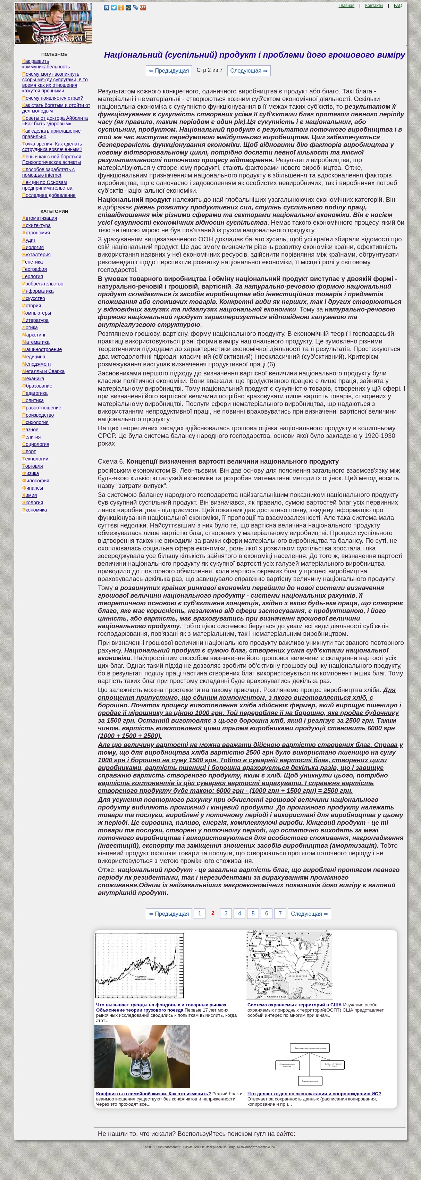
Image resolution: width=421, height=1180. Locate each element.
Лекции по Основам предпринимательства (47, 185)
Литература (35, 320)
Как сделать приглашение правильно (51, 133)
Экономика (34, 510)
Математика (36, 342)
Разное (30, 429)
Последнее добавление (49, 195)
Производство (38, 415)
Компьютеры (36, 313)
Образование (37, 386)
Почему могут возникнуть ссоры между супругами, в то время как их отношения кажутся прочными (55, 82)
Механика (33, 378)
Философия (35, 480)
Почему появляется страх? (52, 98)
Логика (30, 327)
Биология (33, 247)
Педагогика (35, 393)
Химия (29, 495)
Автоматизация (39, 218)
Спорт (29, 451)
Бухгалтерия (36, 254)
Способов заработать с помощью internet (48, 172)
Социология (35, 444)
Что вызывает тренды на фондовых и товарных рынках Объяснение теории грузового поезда (161, 1007)
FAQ (398, 5)
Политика (33, 400)
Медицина (33, 356)
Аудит (29, 240)
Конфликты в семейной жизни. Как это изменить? (153, 1093)
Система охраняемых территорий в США (294, 1004)
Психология (35, 422)
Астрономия (36, 232)
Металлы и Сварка (43, 371)
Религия (31, 437)
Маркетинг (34, 335)
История (31, 305)
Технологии (35, 459)
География (34, 269)
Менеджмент (36, 364)
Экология (32, 502)
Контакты (374, 5)
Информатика (37, 291)
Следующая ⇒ (249, 71)
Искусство (33, 298)
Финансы (32, 488)
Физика (30, 473)
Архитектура (36, 225)
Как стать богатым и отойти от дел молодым (56, 108)
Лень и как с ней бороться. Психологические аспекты (52, 159)
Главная (347, 5)
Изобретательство (43, 283)
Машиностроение (42, 349)
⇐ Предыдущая (169, 71)
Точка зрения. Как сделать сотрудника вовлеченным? (52, 146)
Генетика (32, 262)
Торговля (32, 466)
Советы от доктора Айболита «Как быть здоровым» (55, 120)
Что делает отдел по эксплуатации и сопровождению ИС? (314, 1093)
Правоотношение (41, 407)
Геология (32, 276)
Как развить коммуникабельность (46, 63)
